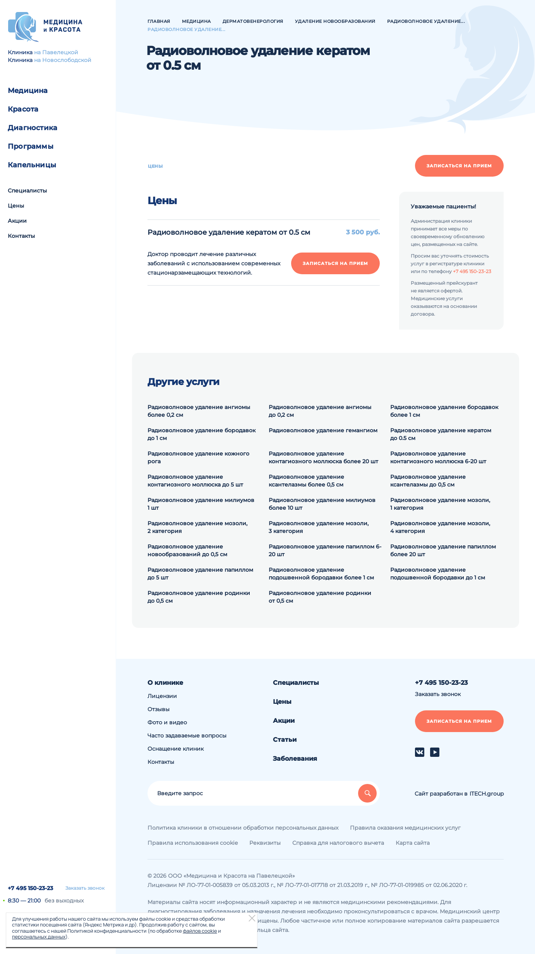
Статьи (285, 739)
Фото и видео (167, 722)
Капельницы (32, 165)
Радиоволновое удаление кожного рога (198, 457)
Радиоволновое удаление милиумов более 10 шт (322, 504)
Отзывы (158, 709)
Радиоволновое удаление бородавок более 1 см (444, 411)
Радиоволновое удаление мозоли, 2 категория (197, 527)
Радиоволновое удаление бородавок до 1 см (201, 434)
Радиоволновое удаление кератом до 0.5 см (440, 434)
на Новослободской (62, 60)
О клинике (165, 682)
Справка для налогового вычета (338, 843)
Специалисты (27, 190)
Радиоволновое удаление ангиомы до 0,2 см (320, 411)
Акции (17, 220)
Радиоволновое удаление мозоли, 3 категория (319, 527)
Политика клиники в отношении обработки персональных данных (242, 827)
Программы (30, 146)
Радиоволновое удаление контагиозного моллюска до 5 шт (195, 480)
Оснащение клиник (175, 748)
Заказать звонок (85, 888)
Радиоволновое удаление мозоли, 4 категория (440, 527)
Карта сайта (413, 843)
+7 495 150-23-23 (30, 888)
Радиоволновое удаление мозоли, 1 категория (440, 504)
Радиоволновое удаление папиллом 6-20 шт (325, 550)
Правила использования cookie (192, 843)
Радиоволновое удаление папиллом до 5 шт (200, 573)
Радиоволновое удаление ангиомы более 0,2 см (198, 411)
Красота (23, 109)
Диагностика (32, 127)
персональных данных (38, 936)
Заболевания (295, 758)
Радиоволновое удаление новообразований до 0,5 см (187, 550)
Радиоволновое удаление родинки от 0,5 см (320, 597)
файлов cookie (200, 930)
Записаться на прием (459, 165)
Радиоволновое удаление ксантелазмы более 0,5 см (306, 480)
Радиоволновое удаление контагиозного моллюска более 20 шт (323, 457)
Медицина (28, 90)
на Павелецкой (56, 52)
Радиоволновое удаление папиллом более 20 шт (443, 550)
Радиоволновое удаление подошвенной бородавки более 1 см (321, 573)
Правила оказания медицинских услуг (405, 827)
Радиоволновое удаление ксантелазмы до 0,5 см (428, 480)
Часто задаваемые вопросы (186, 735)
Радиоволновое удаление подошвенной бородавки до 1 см (437, 573)
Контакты (21, 236)
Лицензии (162, 696)
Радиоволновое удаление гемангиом (323, 430)
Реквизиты (265, 843)
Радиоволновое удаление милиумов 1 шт (200, 504)
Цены (16, 205)
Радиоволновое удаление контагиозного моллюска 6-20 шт (438, 457)
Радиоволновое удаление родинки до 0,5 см (198, 597)
